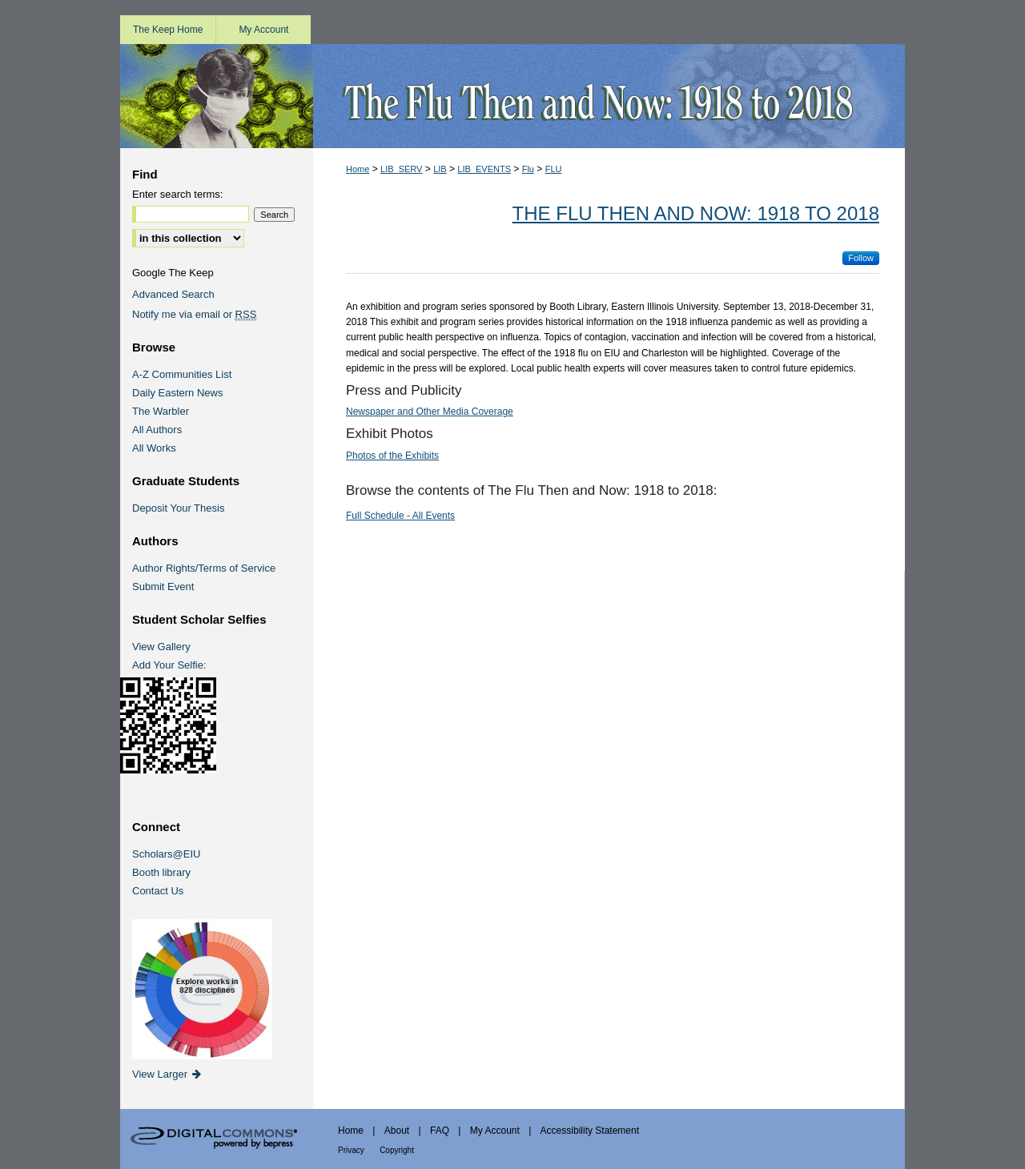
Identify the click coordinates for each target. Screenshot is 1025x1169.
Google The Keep (173, 273)
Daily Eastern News (177, 393)
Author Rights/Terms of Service (203, 568)
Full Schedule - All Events (400, 515)
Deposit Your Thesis (178, 508)
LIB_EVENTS (484, 169)
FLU (553, 169)
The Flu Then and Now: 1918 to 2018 (695, 213)
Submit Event (163, 586)
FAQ (439, 1130)
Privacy (351, 1150)
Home (357, 169)
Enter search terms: (177, 194)
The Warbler (160, 411)
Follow (861, 258)
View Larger (167, 1074)
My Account (495, 1130)
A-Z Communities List (181, 374)
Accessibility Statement (590, 1130)
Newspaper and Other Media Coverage (429, 411)
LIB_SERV (401, 169)
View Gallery (161, 647)
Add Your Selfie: (169, 665)
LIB (440, 169)
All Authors (157, 430)
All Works (154, 448)
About (396, 1130)
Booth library (161, 872)
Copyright (397, 1150)
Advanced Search (173, 294)
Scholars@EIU (166, 854)
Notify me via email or (194, 314)
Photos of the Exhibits (392, 455)
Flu (528, 169)
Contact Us (157, 891)
